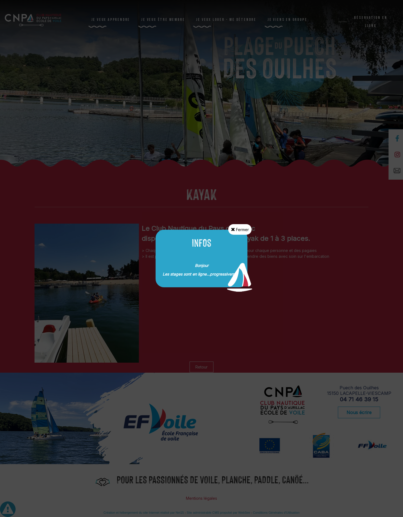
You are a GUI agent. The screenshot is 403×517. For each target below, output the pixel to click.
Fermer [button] (240, 229)
